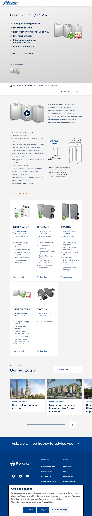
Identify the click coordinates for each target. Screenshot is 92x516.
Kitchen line (46, 476)
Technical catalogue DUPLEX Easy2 (44, 232)
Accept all (29, 510)
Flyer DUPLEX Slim (67, 237)
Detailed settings (59, 510)
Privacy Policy (47, 502)
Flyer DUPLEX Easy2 (44, 237)
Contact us (70, 91)
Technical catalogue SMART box (44, 314)
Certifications (69, 481)
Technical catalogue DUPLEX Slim (68, 232)
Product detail (18, 277)
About (65, 471)
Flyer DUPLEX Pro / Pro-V (21, 237)
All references (68, 369)
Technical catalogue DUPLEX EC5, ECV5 (20, 314)
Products (67, 467)
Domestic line (46, 471)
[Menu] (86, 3)
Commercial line (48, 467)
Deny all (43, 510)
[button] (72, 424)
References (68, 476)
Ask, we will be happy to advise (46, 443)
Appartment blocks (49, 481)
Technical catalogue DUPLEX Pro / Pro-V (20, 232)
